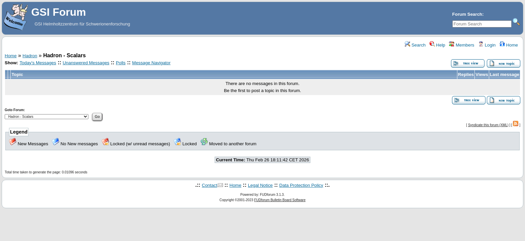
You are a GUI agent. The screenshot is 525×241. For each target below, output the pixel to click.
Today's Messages (37, 62)
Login (487, 45)
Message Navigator (151, 62)
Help (437, 45)
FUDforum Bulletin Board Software (279, 200)
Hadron (29, 55)
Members (461, 45)
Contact (209, 185)
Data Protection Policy (301, 185)
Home (509, 45)
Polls (121, 62)
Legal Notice (260, 185)
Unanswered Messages (86, 62)
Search (415, 45)
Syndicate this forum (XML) (488, 125)
